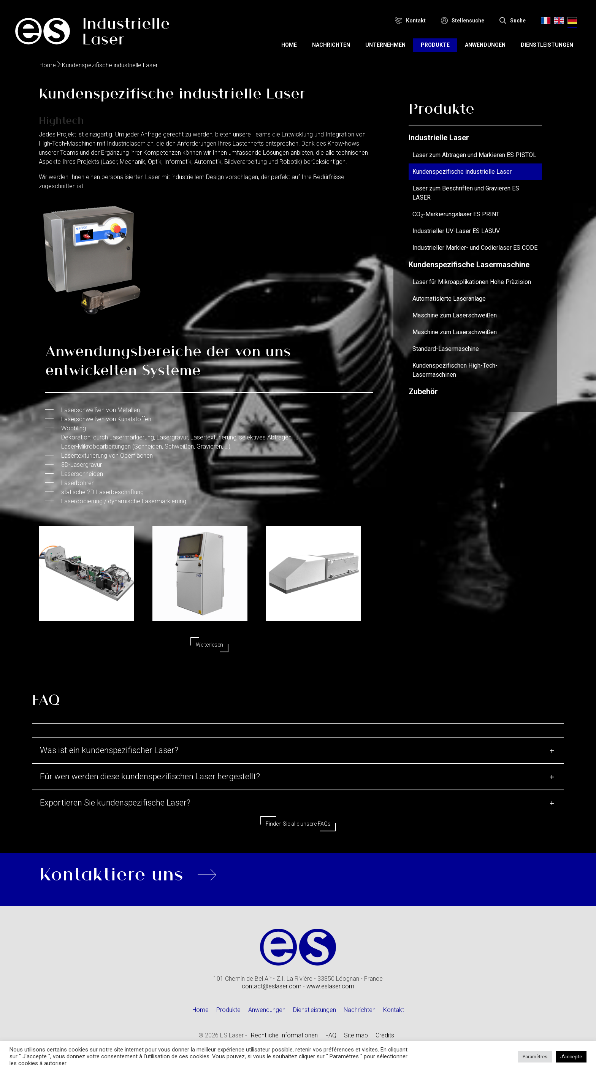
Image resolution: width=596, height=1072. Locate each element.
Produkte (435, 45)
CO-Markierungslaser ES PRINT (455, 214)
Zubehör (423, 391)
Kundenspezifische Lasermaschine (469, 264)
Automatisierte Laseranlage (449, 298)
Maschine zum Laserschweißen (454, 315)
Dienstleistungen (547, 45)
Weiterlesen (209, 645)
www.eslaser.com (330, 986)
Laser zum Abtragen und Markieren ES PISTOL (474, 155)
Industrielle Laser (439, 137)
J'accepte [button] (571, 1056)
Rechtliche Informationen (284, 1035)
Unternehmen (385, 45)
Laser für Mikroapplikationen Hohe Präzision (471, 281)
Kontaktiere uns (111, 872)
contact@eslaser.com (271, 986)
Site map (356, 1035)
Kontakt (393, 1009)
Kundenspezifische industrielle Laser (462, 171)
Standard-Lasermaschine (445, 348)
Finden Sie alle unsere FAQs (298, 824)
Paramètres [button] (535, 1056)
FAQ (330, 1035)
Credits (385, 1035)
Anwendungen (485, 45)
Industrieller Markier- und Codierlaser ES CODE (474, 247)
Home (289, 45)
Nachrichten (331, 45)
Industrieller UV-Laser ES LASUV (456, 231)
